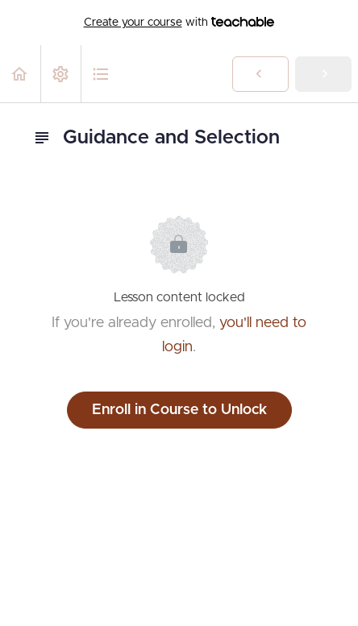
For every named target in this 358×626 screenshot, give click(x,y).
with (179, 23)
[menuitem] (60, 73)
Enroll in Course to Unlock (179, 410)
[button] (20, 73)
